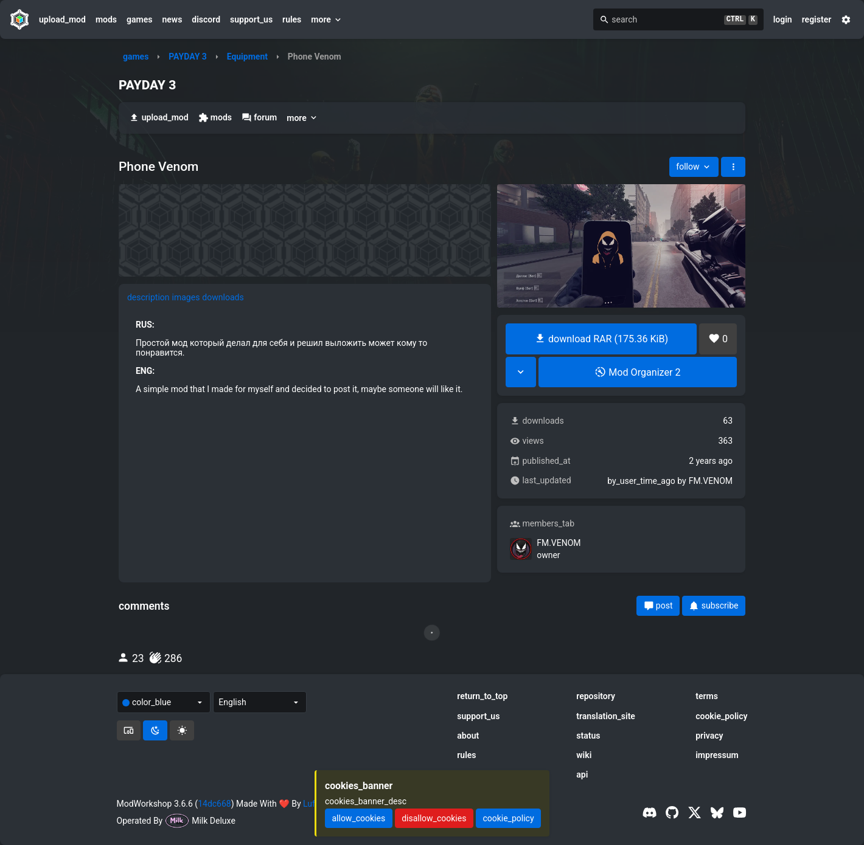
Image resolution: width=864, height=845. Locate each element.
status (588, 735)
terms (706, 696)
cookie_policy (721, 716)
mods (106, 19)
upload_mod (62, 19)
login (782, 19)
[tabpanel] (305, 356)
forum (259, 117)
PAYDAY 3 (188, 56)
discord (206, 19)
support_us (251, 19)
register (817, 19)
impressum (717, 755)
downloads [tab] (222, 297)
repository (595, 696)
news (172, 19)
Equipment (247, 56)
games (139, 19)
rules (291, 19)
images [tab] (186, 297)
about (468, 735)
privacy (709, 735)
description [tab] (148, 297)
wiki (583, 755)
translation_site (605, 716)
